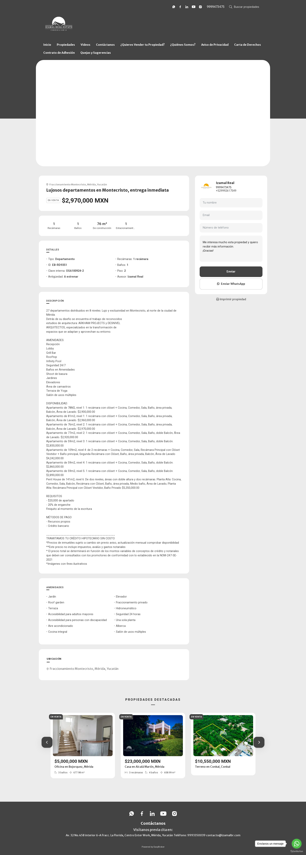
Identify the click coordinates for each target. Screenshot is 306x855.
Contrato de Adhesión (59, 52)
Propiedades (66, 44)
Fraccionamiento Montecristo (67, 184)
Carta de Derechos (247, 44)
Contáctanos (105, 44)
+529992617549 (226, 190)
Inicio (47, 44)
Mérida (91, 184)
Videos (85, 44)
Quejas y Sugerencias (95, 52)
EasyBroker (159, 847)
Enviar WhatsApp (231, 284)
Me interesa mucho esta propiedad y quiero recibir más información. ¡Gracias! (231, 249)
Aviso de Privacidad (215, 44)
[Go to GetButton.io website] (296, 851)
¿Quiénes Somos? (183, 44)
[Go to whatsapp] (297, 844)
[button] (47, 742)
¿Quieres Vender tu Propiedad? (142, 44)
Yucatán (102, 184)
